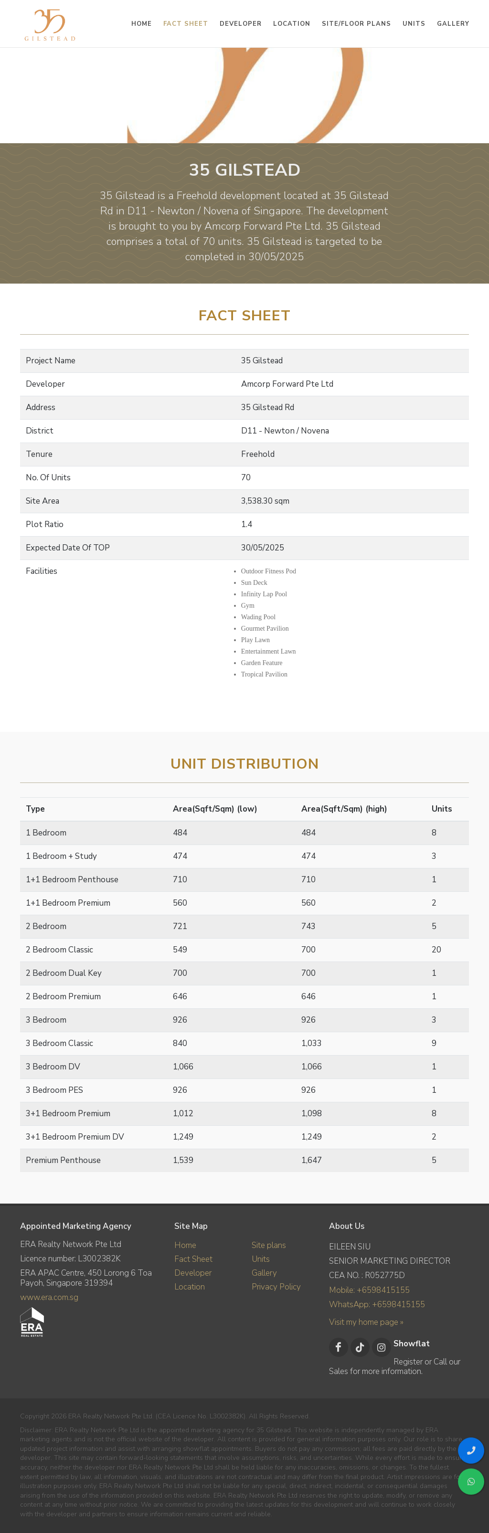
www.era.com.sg (49, 1297)
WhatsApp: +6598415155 (377, 1304)
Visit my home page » (366, 1322)
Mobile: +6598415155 (369, 1290)
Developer (193, 1273)
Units (261, 1259)
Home (185, 1245)
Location (189, 1286)
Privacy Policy (276, 1286)
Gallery (264, 1273)
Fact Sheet (193, 1259)
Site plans (269, 1245)
